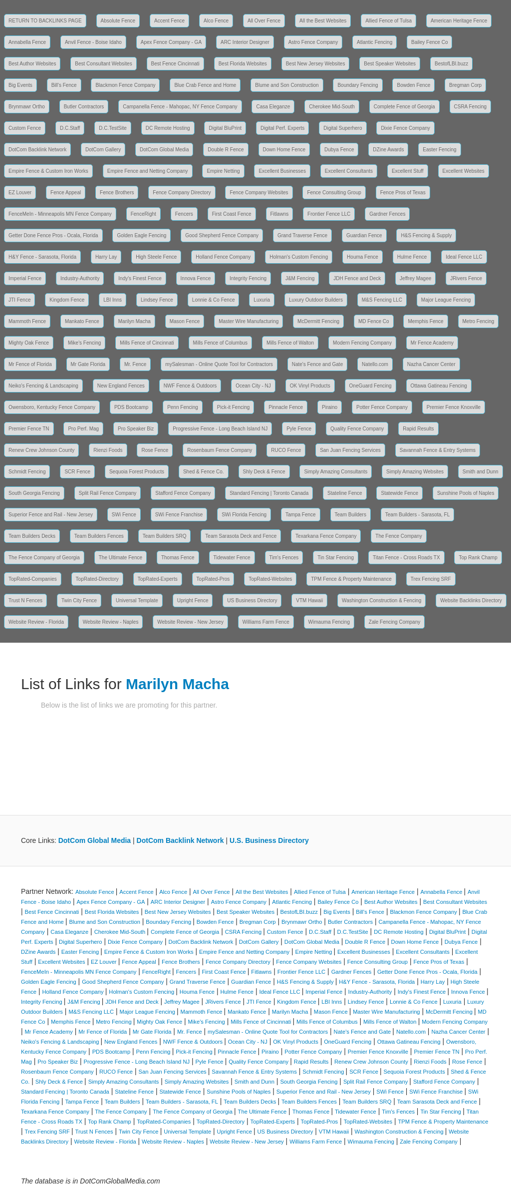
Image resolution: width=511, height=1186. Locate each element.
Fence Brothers (117, 192)
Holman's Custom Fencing (298, 257)
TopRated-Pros (213, 579)
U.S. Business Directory (269, 840)
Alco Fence (216, 20)
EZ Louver (19, 192)
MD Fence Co (373, 321)
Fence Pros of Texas (403, 192)
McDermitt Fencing (318, 321)
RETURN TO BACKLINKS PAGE (45, 20)
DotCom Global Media (164, 149)
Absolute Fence (118, 20)
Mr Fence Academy (432, 343)
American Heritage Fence (459, 20)
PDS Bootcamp (131, 407)
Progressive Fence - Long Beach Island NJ (220, 428)
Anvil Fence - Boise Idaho (93, 42)
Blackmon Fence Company (125, 85)
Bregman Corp (465, 85)
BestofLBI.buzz (451, 63)
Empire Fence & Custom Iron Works (48, 171)
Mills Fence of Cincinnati (147, 343)
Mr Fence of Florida (30, 364)
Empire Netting (223, 171)
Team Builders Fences (99, 536)
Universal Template (137, 600)
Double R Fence (226, 149)
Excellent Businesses (282, 171)
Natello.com (375, 364)
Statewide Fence (399, 493)
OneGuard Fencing (370, 386)
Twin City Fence (79, 600)
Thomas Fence (178, 557)
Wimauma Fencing (329, 622)
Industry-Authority (79, 278)
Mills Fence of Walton (290, 343)
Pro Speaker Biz (136, 428)
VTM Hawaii (309, 600)
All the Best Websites (322, 20)
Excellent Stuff (408, 171)
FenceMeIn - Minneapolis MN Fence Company (60, 214)
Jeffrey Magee (415, 278)
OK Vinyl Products (310, 386)
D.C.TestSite (113, 128)
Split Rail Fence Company (108, 493)
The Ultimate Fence (120, 557)
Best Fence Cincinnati (175, 63)
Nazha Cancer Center (431, 364)
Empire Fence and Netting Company (147, 171)
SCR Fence (77, 471)
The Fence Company (398, 536)
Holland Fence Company (223, 257)
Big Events (20, 85)
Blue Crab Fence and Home (205, 85)
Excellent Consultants (349, 171)
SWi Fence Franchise (179, 514)
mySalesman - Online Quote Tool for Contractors (218, 364)
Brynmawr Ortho (26, 106)
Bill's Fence (64, 85)
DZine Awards (388, 149)
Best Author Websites (32, 63)
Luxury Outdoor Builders (316, 300)
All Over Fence (264, 20)
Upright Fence (193, 600)
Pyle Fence (298, 428)
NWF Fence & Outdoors (190, 386)
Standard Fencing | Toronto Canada (269, 493)
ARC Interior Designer (245, 42)
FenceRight (143, 214)
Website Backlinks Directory (471, 600)
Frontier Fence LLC (328, 214)
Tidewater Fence (232, 557)
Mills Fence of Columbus (220, 343)
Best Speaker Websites (390, 63)
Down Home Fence (284, 149)
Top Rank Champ (478, 557)
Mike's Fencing (84, 343)
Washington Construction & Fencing (381, 600)
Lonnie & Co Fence (213, 300)
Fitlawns (279, 214)
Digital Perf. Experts (282, 128)
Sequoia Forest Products (136, 471)
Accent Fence (169, 20)
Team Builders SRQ (165, 536)
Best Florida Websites (243, 63)
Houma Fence (362, 257)
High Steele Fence (156, 257)
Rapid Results (418, 428)
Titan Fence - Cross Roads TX (406, 557)
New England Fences (121, 386)
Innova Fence (196, 278)
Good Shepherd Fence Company (221, 235)
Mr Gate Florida (88, 364)
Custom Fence (24, 128)
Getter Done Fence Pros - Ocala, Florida (53, 235)
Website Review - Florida (36, 622)
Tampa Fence (300, 514)
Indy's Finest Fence (139, 278)
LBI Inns (112, 300)
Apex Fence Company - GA (171, 42)
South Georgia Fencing (34, 493)
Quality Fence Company (357, 428)
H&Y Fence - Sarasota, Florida (42, 257)
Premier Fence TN (28, 428)
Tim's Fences (284, 557)
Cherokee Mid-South (332, 106)
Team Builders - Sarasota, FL (417, 514)
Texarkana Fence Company (325, 536)
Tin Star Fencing (335, 557)
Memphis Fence (425, 321)
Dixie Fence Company (405, 128)
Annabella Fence (27, 42)
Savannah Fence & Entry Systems (438, 450)
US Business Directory (252, 600)
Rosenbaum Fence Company (219, 450)
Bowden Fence (413, 85)
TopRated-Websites (270, 579)
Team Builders (350, 514)
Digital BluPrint (225, 128)
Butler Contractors (84, 106)
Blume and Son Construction (286, 85)
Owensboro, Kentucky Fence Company (51, 407)
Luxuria (262, 300)
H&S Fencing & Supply (426, 235)
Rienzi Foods (107, 450)
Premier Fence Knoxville (454, 407)
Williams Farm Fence (266, 622)
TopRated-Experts (158, 579)
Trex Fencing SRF (431, 579)
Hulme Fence (412, 257)
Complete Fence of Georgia (404, 106)
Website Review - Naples (111, 622)
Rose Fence (154, 450)
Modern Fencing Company (362, 343)
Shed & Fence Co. (203, 471)
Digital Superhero (342, 128)
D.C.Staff (70, 128)
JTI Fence (19, 300)
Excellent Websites (464, 171)
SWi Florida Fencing (244, 514)
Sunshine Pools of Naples (466, 493)
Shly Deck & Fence (264, 471)
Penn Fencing (182, 407)
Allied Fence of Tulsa (388, 20)
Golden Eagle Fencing (141, 235)
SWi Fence (124, 514)
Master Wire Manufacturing (248, 321)
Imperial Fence (24, 278)
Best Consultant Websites (103, 63)
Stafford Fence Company (183, 493)
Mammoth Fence (27, 321)
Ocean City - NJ (253, 386)
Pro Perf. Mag (83, 428)
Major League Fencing (446, 300)
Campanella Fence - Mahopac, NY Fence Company (180, 106)
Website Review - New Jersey (190, 622)
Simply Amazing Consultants (335, 471)
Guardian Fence (364, 235)
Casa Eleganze (273, 106)
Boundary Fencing (357, 85)
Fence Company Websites (259, 192)
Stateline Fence (344, 493)
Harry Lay (106, 257)
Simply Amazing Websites (415, 471)
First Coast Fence (232, 214)
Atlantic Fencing (374, 42)
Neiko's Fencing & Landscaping (43, 386)
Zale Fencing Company (394, 622)
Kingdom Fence (66, 300)
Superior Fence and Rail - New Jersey (50, 514)
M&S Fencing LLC (382, 300)
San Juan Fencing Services (350, 450)
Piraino (329, 407)
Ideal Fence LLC (464, 257)
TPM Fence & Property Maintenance (351, 579)
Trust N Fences (25, 600)
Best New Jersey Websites (315, 63)
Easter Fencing (439, 149)
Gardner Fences (387, 214)
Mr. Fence (135, 364)
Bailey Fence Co (429, 42)
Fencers (184, 214)
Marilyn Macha (134, 321)
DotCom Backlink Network (37, 149)
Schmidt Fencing (26, 471)
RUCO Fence (286, 450)
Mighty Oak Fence (28, 343)
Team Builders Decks (31, 536)
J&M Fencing (299, 278)
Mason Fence (185, 321)
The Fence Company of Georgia (44, 557)
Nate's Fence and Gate (317, 364)
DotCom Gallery (103, 149)
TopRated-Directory (97, 579)
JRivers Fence (466, 278)
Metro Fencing (479, 321)
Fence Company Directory (182, 192)
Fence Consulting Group (334, 192)
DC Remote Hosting (168, 128)
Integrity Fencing (248, 278)
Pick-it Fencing (233, 407)
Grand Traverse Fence (302, 235)
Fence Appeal (65, 192)
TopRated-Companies (32, 579)
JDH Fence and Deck (357, 278)
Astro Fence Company (313, 42)
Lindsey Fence (157, 300)
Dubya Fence (339, 149)
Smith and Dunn (481, 471)
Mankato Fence (82, 321)
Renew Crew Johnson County (41, 450)
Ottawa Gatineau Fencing (439, 386)
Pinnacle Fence (285, 407)
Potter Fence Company (382, 407)
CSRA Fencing (470, 106)
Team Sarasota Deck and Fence (240, 536)
